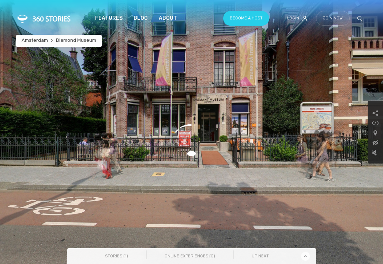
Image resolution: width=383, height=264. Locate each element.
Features (109, 18)
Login (297, 18)
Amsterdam (35, 40)
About (168, 18)
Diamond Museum (76, 40)
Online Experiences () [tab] (190, 256)
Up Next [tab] (260, 256)
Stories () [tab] (116, 256)
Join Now (333, 18)
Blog (141, 18)
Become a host (246, 18)
